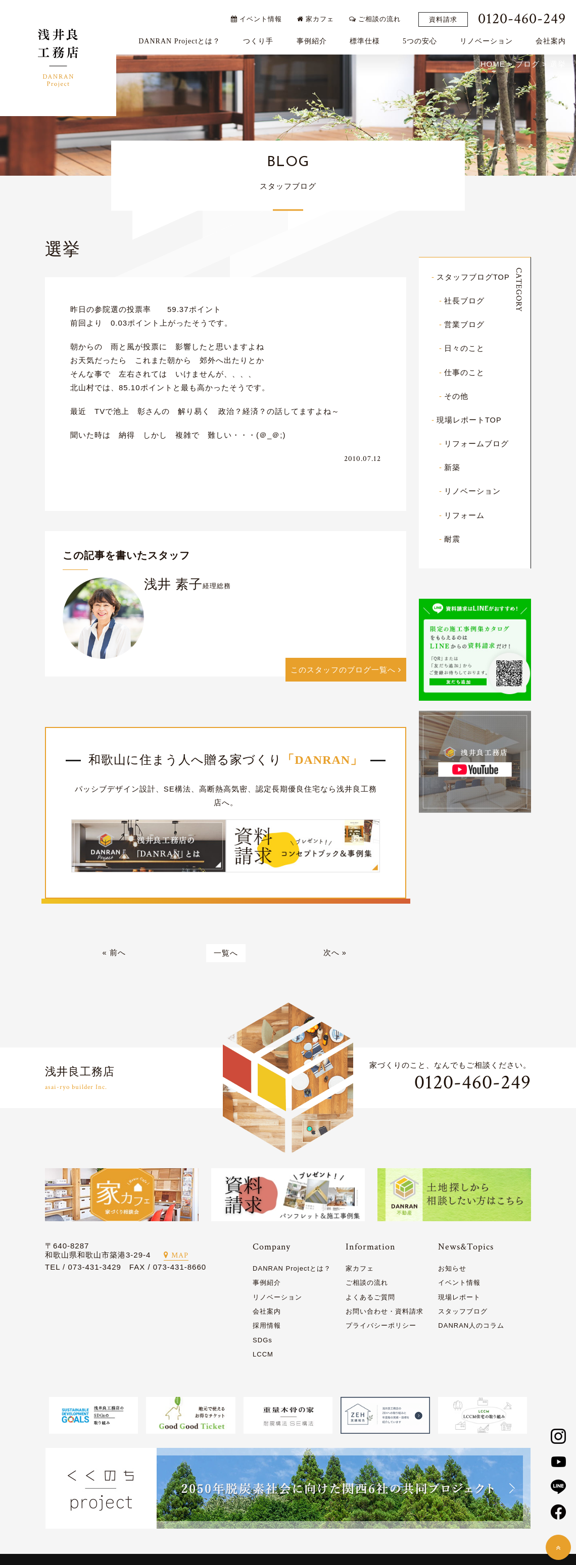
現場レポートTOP (469, 420)
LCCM (263, 1356)
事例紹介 (314, 38)
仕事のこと (464, 373)
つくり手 (261, 38)
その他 (456, 396)
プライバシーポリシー (381, 1327)
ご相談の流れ (377, 16)
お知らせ (452, 1270)
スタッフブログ (463, 1313)
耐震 (452, 539)
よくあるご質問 (370, 1298)
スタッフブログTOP (473, 278)
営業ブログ (464, 325)
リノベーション (488, 38)
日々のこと (464, 349)
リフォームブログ (476, 444)
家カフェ (318, 16)
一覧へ (226, 954)
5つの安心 (422, 38)
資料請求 (445, 17)
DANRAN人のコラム (471, 1327)
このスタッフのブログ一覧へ (346, 671)
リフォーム (464, 515)
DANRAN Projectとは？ (182, 38)
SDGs (262, 1341)
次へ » (335, 954)
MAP (176, 1257)
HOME (493, 65)
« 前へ (114, 954)
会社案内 (553, 38)
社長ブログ (464, 301)
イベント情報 (258, 16)
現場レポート (459, 1298)
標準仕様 (367, 38)
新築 (452, 467)
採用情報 (267, 1327)
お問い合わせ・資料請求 (384, 1313)
